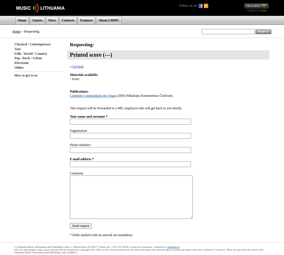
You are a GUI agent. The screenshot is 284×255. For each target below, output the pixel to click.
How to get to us (26, 75)
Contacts (68, 20)
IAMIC (264, 10)
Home (22, 20)
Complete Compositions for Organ (93, 96)
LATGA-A (253, 10)
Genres (37, 20)
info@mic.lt (173, 247)
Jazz (17, 49)
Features (86, 20)
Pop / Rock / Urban (28, 58)
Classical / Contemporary (32, 44)
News (52, 20)
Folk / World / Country (30, 54)
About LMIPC (109, 20)
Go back (78, 66)
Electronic (21, 63)
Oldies (19, 68)
